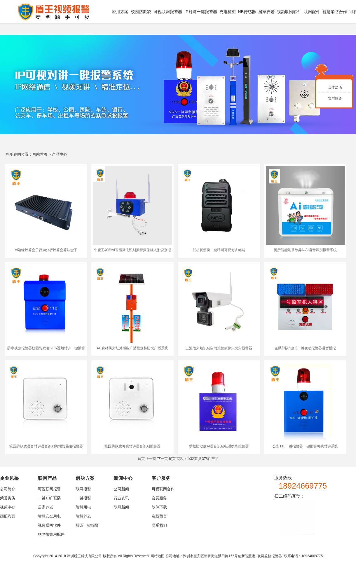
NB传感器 (247, 11)
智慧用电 (83, 507)
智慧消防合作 (334, 11)
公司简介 (7, 489)
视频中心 (7, 507)
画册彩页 (7, 516)
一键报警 (83, 498)
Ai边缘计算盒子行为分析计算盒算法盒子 (46, 250)
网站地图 (158, 556)
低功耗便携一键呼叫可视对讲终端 (219, 250)
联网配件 (312, 11)
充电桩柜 (227, 11)
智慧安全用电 (49, 516)
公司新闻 (121, 489)
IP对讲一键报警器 (200, 11)
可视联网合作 (163, 489)
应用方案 (120, 11)
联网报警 (83, 489)
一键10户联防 (49, 498)
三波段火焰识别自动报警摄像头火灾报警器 (219, 348)
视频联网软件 (289, 11)
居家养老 (266, 11)
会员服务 (159, 498)
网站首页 (40, 154)
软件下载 (159, 507)
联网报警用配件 (51, 534)
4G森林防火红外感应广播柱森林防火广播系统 (132, 348)
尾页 (172, 459)
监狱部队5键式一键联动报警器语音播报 (305, 348)
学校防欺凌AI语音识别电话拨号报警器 (218, 446)
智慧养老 (83, 516)
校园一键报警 (87, 525)
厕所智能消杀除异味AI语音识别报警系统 (305, 250)
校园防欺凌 (141, 11)
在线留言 (159, 516)
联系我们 (159, 525)
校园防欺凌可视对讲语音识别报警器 (132, 446)
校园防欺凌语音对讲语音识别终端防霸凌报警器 (46, 446)
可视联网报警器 (167, 11)
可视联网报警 (49, 489)
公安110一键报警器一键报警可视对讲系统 (305, 446)
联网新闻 (121, 507)
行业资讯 (121, 498)
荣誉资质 (7, 498)
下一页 (162, 459)
